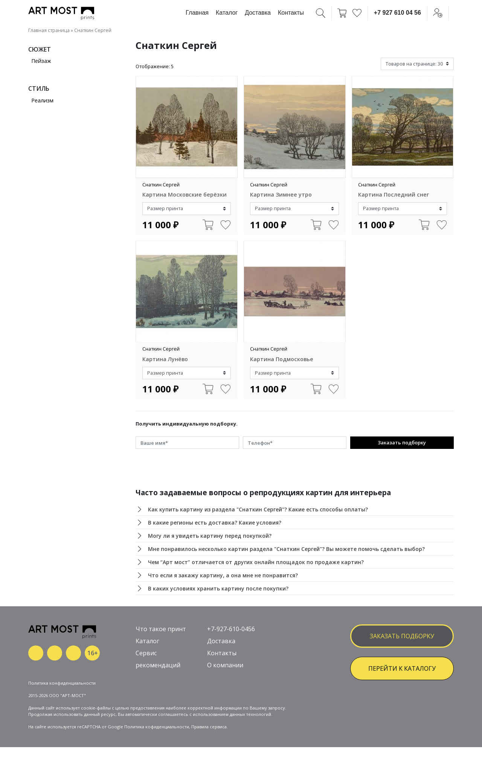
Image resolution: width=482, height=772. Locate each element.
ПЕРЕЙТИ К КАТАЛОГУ (402, 668)
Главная (197, 12)
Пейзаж (41, 60)
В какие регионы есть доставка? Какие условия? (214, 522)
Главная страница (49, 30)
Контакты (291, 12)
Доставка (258, 12)
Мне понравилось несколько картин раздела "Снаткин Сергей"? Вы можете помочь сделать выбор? (286, 548)
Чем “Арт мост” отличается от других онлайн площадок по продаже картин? (256, 562)
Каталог (227, 12)
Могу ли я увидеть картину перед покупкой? (210, 535)
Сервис (146, 653)
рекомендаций (158, 665)
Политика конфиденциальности (62, 683)
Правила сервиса (209, 726)
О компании (225, 665)
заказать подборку (402, 636)
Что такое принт (161, 629)
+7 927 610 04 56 (397, 12)
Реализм (42, 100)
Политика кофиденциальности (156, 726)
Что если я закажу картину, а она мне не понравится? (223, 575)
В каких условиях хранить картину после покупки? (218, 588)
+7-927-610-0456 (231, 629)
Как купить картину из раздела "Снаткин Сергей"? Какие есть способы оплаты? (258, 509)
